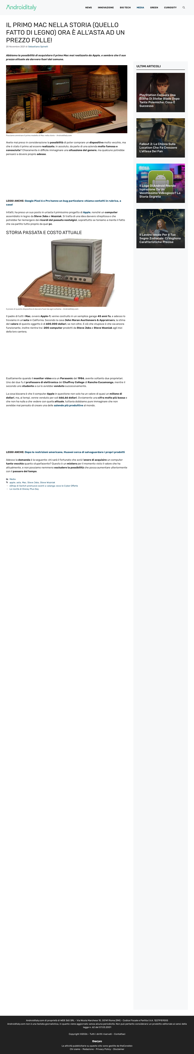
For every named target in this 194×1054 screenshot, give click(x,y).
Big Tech (125, 7)
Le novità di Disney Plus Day (24, 489)
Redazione (88, 1049)
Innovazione (106, 7)
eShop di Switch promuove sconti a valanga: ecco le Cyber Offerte (44, 485)
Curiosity (170, 7)
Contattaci (119, 1034)
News (88, 7)
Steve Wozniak (47, 482)
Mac (24, 482)
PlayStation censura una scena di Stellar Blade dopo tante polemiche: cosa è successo (159, 100)
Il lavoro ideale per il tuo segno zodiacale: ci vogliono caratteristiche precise (160, 238)
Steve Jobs (33, 482)
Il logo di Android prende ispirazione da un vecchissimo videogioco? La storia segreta (159, 191)
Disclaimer (118, 1049)
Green (154, 7)
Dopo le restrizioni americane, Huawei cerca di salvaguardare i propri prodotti (74, 452)
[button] (184, 7)
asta (19, 482)
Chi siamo (75, 1049)
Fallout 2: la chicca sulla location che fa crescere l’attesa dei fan (158, 147)
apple (12, 482)
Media (140, 7)
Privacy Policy (103, 1049)
